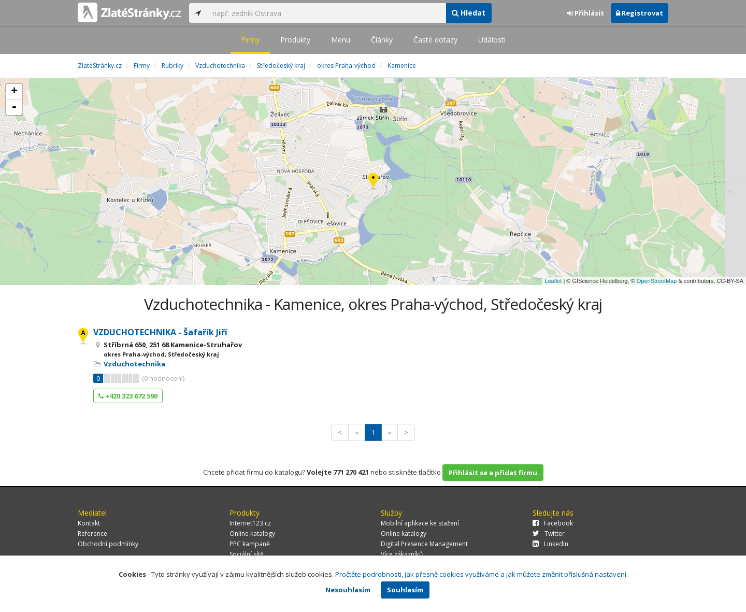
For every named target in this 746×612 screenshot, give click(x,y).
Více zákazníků (402, 554)
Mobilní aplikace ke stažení (420, 523)
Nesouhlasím (347, 589)
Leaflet (553, 281)
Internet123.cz (250, 523)
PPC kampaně (249, 543)
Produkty (295, 40)
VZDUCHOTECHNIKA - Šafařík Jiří (160, 332)
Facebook (553, 523)
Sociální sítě (246, 554)
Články (382, 40)
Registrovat (639, 13)
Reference (92, 533)
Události (492, 40)
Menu (340, 40)
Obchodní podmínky (108, 543)
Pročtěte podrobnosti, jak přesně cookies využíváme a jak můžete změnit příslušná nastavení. (481, 574)
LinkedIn (550, 543)
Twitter (549, 533)
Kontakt (89, 523)
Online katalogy (252, 533)
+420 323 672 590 (127, 396)
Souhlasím (405, 589)
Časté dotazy (435, 40)
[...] (326, 13)
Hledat (468, 13)
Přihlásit (585, 13)
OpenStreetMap (657, 281)
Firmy (250, 40)
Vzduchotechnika (134, 363)
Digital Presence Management (424, 543)
